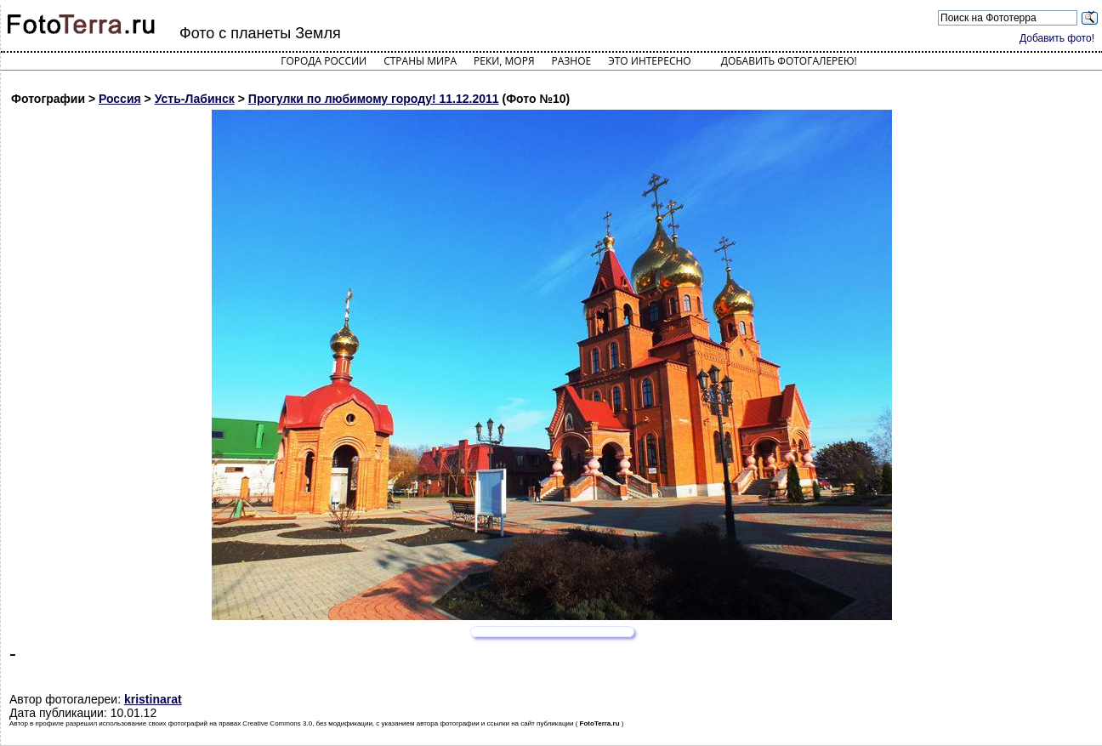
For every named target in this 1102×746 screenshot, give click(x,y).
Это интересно (649, 61)
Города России (323, 61)
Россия (120, 98)
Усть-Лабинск (195, 98)
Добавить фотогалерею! (789, 61)
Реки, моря (504, 61)
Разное (572, 61)
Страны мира (420, 61)
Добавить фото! (1057, 38)
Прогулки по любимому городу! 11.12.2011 (373, 98)
